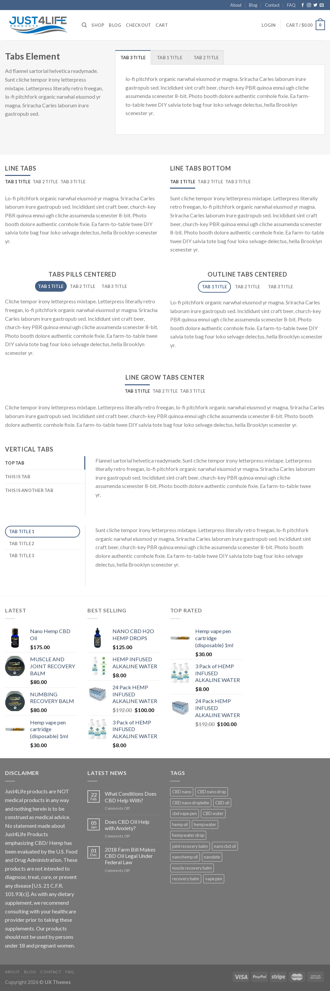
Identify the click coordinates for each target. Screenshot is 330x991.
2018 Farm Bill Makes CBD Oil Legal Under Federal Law (130, 855)
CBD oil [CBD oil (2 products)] (222, 802)
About (236, 5)
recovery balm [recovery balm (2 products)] (185, 878)
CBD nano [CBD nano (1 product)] (181, 791)
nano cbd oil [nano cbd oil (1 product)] (225, 846)
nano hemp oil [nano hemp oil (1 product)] (185, 857)
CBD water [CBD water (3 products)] (213, 813)
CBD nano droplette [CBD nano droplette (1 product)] (190, 802)
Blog (253, 5)
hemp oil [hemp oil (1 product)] (180, 824)
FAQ (291, 5)
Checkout (138, 25)
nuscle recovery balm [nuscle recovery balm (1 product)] (192, 868)
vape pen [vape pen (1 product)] (213, 878)
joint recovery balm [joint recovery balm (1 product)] (190, 846)
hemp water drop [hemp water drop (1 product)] (188, 835)
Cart (161, 25)
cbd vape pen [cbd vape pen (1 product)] (184, 813)
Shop (97, 25)
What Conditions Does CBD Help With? (130, 796)
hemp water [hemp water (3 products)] (205, 824)
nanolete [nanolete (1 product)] (212, 857)
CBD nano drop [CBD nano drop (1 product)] (211, 791)
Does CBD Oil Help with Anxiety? (127, 824)
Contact (272, 5)
